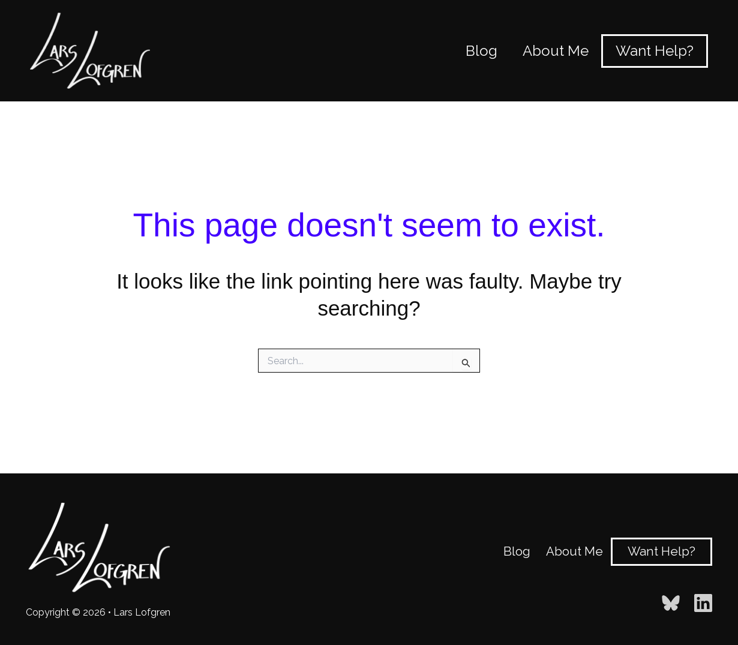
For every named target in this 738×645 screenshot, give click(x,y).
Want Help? (660, 551)
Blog (519, 551)
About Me (574, 551)
